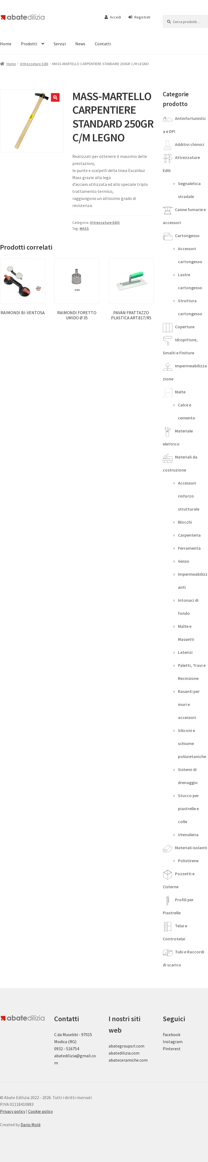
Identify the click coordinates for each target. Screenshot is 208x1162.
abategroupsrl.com (126, 1046)
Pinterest (172, 1048)
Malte (180, 391)
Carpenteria (189, 535)
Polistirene (188, 860)
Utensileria (188, 834)
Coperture (184, 326)
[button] (55, 97)
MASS (84, 228)
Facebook (171, 1034)
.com (143, 1060)
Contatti (103, 43)
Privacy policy (12, 1111)
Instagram (173, 1041)
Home (11, 63)
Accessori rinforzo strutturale (188, 496)
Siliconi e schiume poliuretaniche (192, 743)
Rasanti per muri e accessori (189, 704)
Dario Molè (31, 1124)
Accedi (113, 17)
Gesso (183, 561)
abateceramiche (124, 1060)
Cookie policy (40, 1111)
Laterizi (185, 652)
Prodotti (29, 43)
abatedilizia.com (124, 1053)
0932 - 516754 (66, 1048)
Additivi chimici (189, 144)
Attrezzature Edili (34, 63)
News (80, 43)
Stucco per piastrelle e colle (188, 808)
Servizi (60, 43)
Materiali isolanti (191, 847)
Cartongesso (187, 235)
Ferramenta (189, 548)
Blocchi (185, 522)
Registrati (139, 17)
